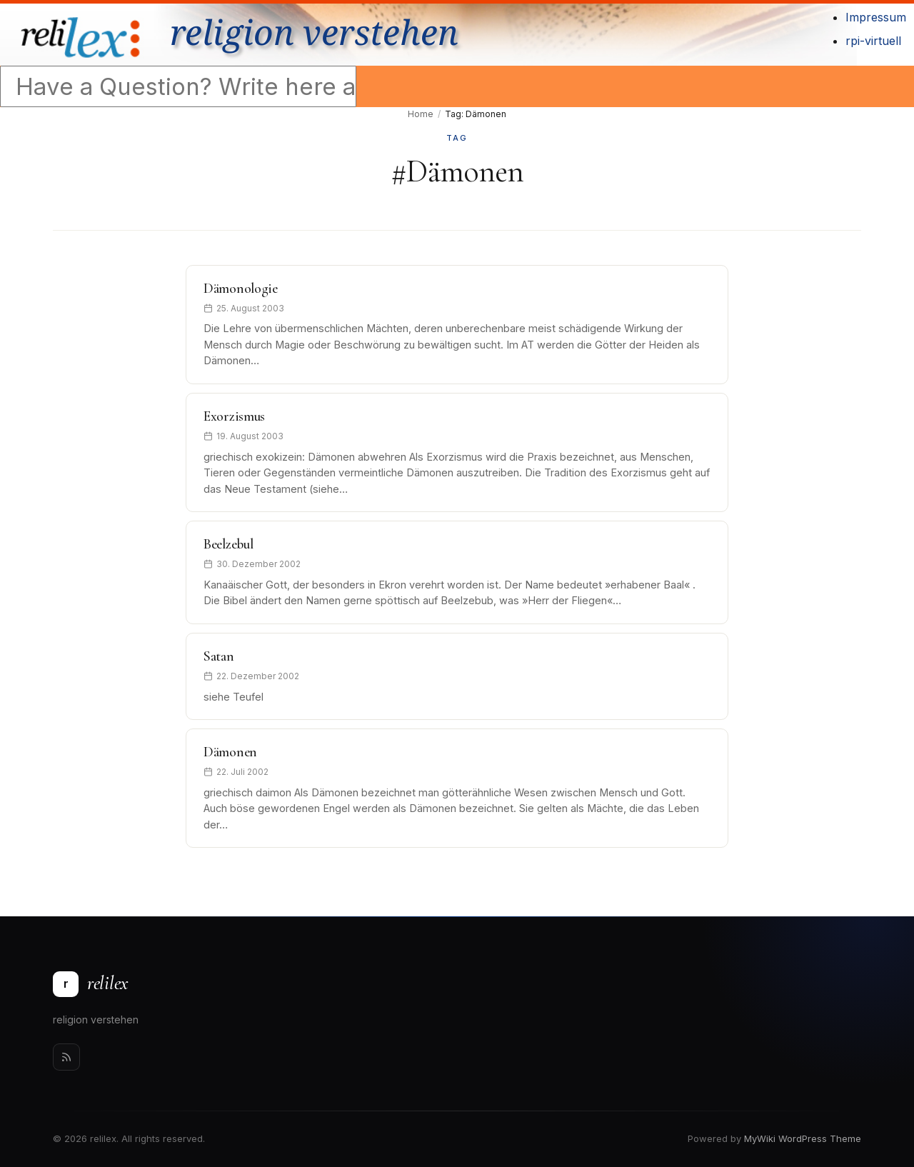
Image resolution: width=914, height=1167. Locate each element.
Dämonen (230, 752)
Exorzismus (234, 416)
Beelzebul (228, 544)
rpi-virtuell (873, 41)
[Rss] (66, 1057)
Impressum (875, 17)
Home (420, 114)
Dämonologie (241, 288)
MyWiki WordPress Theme (802, 1138)
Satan (219, 656)
